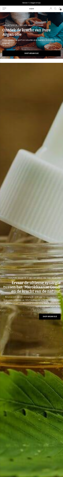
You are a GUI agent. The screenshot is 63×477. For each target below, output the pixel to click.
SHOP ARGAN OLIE (50, 316)
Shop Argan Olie (31, 53)
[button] (4, 8)
